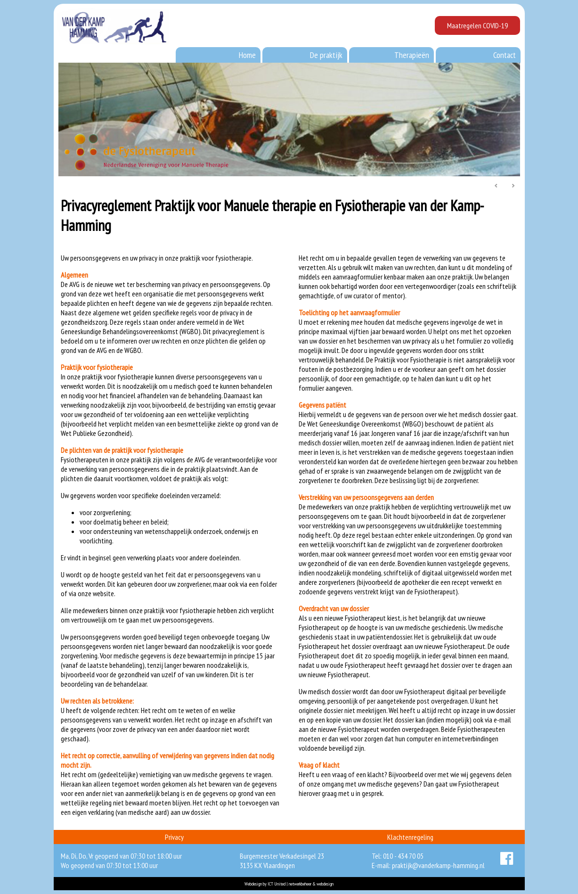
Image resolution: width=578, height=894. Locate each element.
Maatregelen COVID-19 (477, 25)
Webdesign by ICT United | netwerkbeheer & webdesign (289, 884)
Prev (496, 186)
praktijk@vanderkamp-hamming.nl (438, 865)
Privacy (174, 837)
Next (513, 186)
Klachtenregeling (410, 837)
